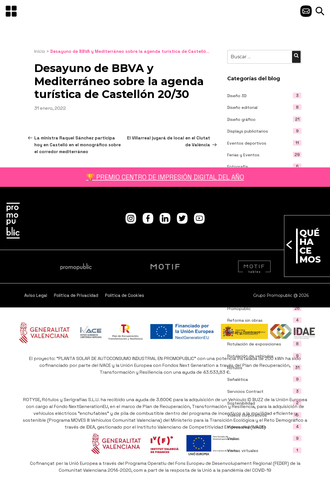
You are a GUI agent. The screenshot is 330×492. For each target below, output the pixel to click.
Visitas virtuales (242, 450)
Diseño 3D (237, 95)
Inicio (39, 51)
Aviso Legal (35, 295)
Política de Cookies (124, 295)
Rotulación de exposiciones (254, 344)
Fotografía (237, 166)
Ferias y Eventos (243, 154)
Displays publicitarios (247, 131)
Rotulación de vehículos (250, 356)
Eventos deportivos (246, 143)
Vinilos (233, 438)
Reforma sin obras (245, 320)
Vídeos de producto (246, 426)
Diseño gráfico (241, 119)
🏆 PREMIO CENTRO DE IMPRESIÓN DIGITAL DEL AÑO (165, 177)
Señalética (237, 379)
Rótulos (234, 367)
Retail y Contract (243, 332)
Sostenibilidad (241, 403)
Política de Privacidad (76, 295)
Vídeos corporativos (247, 415)
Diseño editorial (242, 107)
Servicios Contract (245, 391)
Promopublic (239, 308)
